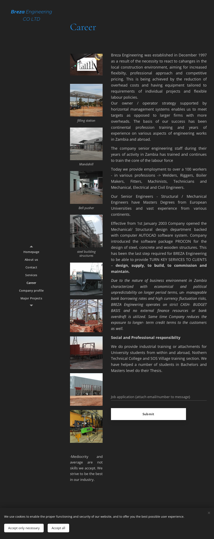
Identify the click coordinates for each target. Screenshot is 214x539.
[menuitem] (31, 251)
